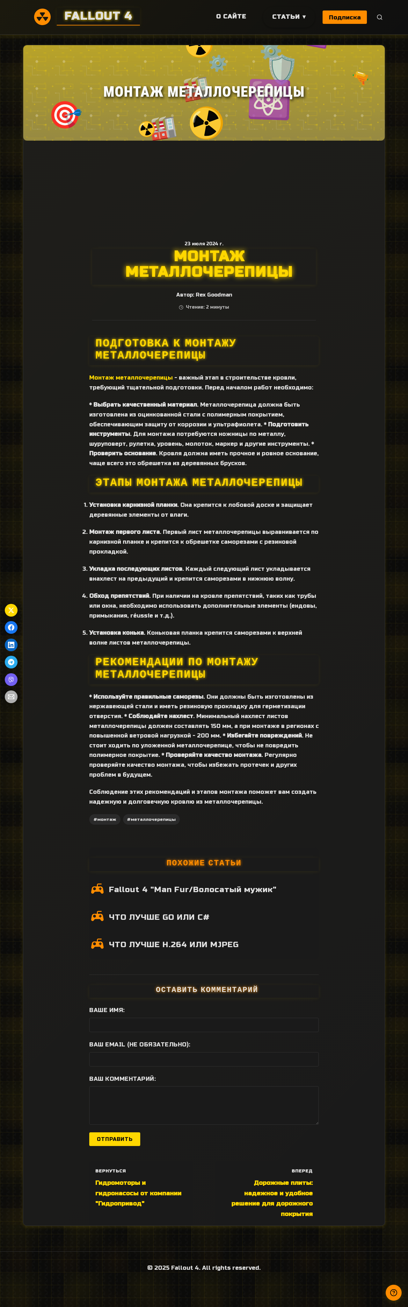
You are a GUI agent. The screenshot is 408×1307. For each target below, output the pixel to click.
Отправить (115, 1139)
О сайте (230, 16)
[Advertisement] (204, 188)
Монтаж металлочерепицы (131, 377)
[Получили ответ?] (394, 1293)
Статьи (285, 16)
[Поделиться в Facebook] (11, 627)
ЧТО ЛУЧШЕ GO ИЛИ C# (159, 917)
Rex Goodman (214, 295)
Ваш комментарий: (122, 1078)
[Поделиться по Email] (11, 696)
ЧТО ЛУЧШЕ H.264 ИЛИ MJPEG (174, 944)
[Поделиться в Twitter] (11, 610)
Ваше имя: (107, 1010)
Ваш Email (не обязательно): (140, 1044)
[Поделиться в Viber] (11, 679)
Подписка (345, 17)
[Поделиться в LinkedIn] (11, 645)
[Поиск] (380, 17)
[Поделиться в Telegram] (11, 662)
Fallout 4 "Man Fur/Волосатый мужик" (193, 889)
